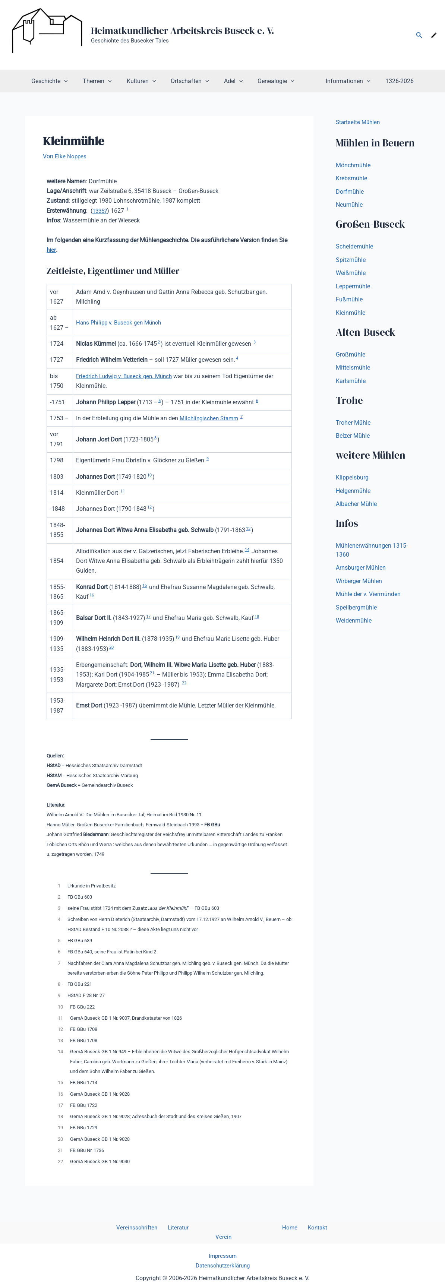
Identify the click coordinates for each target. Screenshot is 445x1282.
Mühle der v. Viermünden (368, 597)
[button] (419, 35)
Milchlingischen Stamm (211, 418)
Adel (233, 81)
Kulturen (147, 81)
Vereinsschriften (136, 1227)
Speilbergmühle (356, 610)
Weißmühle (351, 274)
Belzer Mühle (353, 437)
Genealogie (273, 81)
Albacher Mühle (356, 506)
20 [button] (111, 647)
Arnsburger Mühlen (361, 570)
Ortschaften (193, 81)
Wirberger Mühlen (359, 584)
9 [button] (207, 458)
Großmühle (350, 356)
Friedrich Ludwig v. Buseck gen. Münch (127, 376)
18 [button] (258, 616)
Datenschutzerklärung (223, 1256)
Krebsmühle (351, 178)
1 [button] (129, 209)
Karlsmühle (351, 382)
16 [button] (92, 595)
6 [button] (257, 400)
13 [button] (248, 528)
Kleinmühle (350, 314)
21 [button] (152, 672)
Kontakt (297, 1227)
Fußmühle (349, 300)
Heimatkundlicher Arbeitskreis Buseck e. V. (182, 30)
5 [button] (159, 400)
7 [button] (245, 416)
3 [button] (255, 342)
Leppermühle (353, 287)
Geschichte (61, 81)
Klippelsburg (352, 479)
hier (51, 249)
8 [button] (155, 437)
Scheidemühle (354, 247)
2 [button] (159, 342)
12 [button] (149, 507)
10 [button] (149, 475)
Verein (322, 1227)
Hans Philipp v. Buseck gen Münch (121, 322)
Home (273, 1227)
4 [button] (237, 358)
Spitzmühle (351, 260)
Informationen (339, 81)
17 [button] (148, 616)
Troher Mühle (353, 424)
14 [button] (247, 549)
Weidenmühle (354, 624)
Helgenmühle (353, 493)
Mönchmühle (353, 165)
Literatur (174, 1227)
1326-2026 (387, 81)
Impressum (222, 1246)
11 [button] (123, 491)
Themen (106, 81)
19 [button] (177, 637)
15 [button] (145, 585)
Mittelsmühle (353, 369)
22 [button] (184, 683)
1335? (100, 210)
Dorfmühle (350, 192)
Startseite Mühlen (359, 122)
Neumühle (349, 205)
